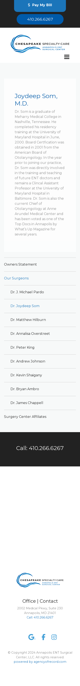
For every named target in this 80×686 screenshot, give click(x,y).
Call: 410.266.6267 (40, 448)
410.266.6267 (40, 19)
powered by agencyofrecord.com (40, 662)
